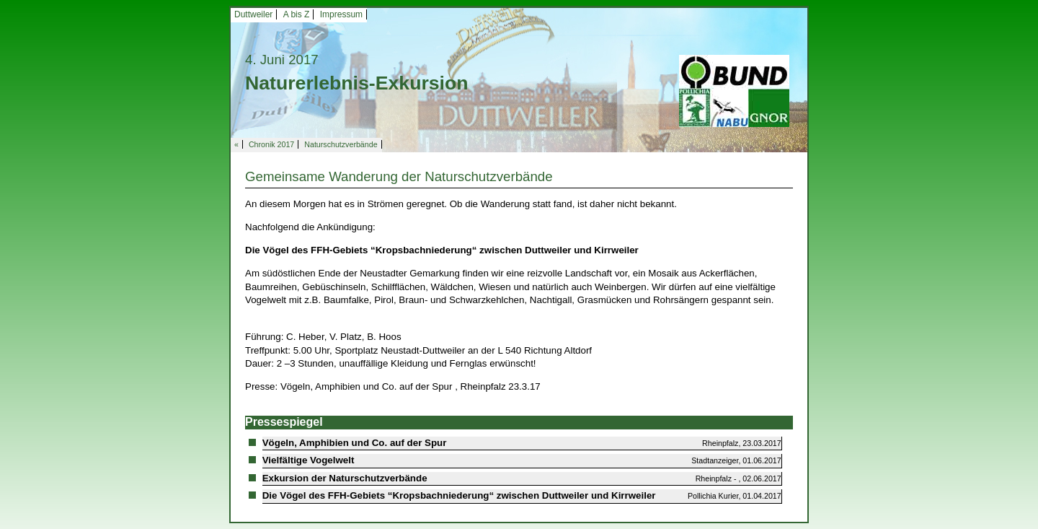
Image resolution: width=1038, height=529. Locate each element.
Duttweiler (253, 14)
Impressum (341, 14)
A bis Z (296, 14)
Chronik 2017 (271, 144)
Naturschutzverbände (340, 144)
